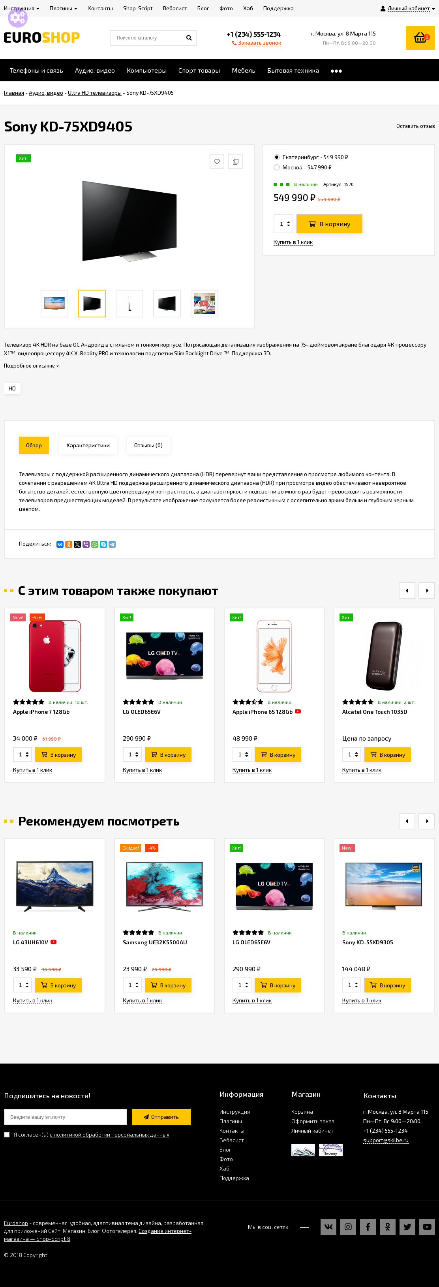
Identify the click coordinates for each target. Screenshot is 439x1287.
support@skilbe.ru (386, 1140)
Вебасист (232, 1140)
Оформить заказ (312, 1121)
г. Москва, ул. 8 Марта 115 (343, 33)
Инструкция (235, 1111)
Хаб (224, 1168)
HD (12, 388)
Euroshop (16, 1222)
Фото (226, 1159)
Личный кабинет (312, 1130)
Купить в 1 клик (293, 241)
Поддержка (234, 1177)
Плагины (231, 1121)
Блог (225, 1149)
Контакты (232, 1130)
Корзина (302, 1111)
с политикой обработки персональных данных (109, 1134)
